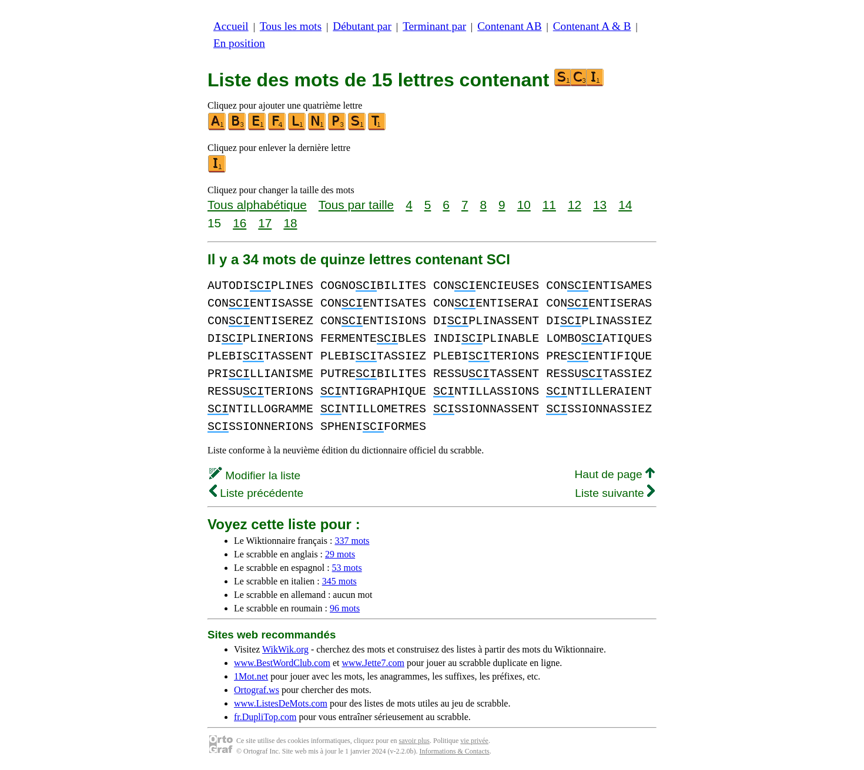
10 (524, 204)
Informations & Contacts (454, 751)
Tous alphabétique (257, 204)
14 (625, 204)
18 (290, 223)
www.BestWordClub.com (282, 663)
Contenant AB (509, 26)
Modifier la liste (254, 475)
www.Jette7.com (372, 663)
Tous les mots (291, 26)
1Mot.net (251, 676)
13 (600, 204)
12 (574, 204)
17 (265, 223)
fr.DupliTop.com (265, 717)
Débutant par (362, 26)
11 (549, 204)
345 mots (339, 581)
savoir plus (414, 741)
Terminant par (434, 26)
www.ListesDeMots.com (280, 703)
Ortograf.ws (256, 690)
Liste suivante (615, 493)
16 (239, 223)
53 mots (347, 568)
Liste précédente (256, 493)
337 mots (351, 541)
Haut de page (614, 474)
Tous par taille (356, 204)
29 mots (340, 554)
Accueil (231, 26)
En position (239, 43)
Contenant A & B (592, 26)
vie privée (474, 741)
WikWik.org (285, 649)
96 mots (345, 608)
